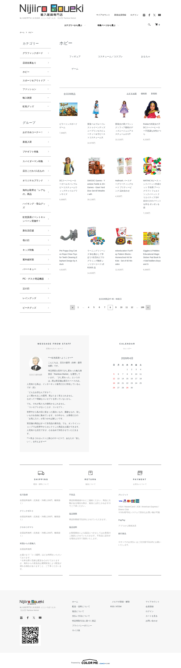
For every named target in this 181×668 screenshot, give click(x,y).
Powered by (90, 661)
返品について (86, 611)
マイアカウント (103, 15)
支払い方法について (89, 615)
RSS (119, 606)
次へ (147, 307)
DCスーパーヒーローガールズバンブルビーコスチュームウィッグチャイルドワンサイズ (68, 187)
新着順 (154, 93)
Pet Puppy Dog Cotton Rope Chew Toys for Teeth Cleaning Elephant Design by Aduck (68, 257)
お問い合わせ (153, 620)
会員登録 (151, 606)
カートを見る (153, 615)
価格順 (144, 93)
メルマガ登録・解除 (126, 601)
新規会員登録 (120, 15)
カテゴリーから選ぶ (73, 25)
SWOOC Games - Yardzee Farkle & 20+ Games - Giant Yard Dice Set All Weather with (96, 187)
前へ (73, 307)
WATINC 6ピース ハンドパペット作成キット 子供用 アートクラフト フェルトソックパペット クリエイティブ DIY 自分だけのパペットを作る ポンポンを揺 (152, 194)
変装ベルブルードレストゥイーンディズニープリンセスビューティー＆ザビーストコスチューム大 (96, 131)
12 (132, 307)
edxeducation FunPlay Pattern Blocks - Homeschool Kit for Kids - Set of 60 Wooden (124, 257)
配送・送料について (89, 606)
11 (126, 307)
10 (121, 307)
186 (142, 307)
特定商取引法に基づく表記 (92, 620)
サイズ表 (84, 630)
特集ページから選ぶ (106, 25)
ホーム (22, 32)
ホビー (31, 32)
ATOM (125, 606)
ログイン (134, 15)
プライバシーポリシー (90, 625)
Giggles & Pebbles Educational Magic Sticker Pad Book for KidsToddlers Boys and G (152, 257)
